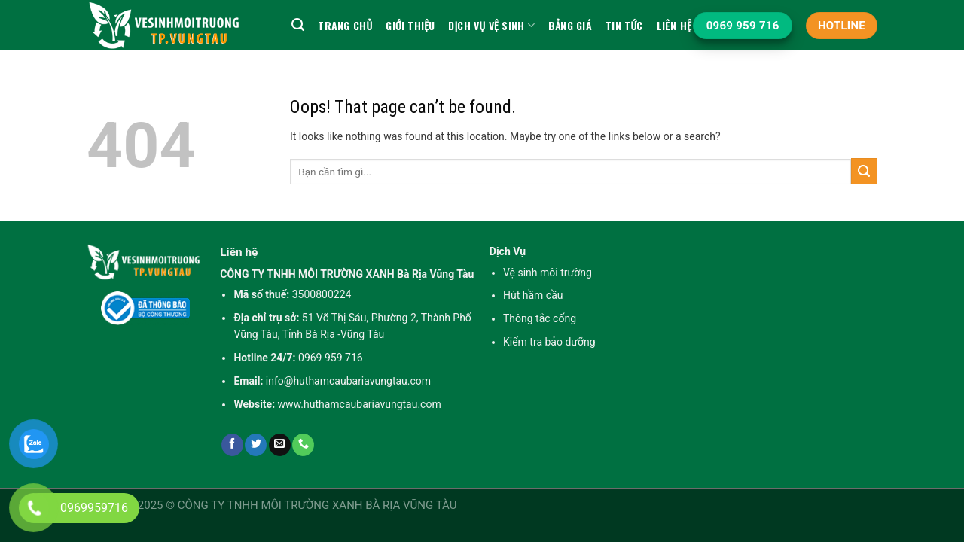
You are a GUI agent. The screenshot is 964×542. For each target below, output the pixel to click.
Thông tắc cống (539, 318)
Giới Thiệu (410, 25)
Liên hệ (674, 25)
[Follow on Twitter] (256, 445)
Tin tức (624, 25)
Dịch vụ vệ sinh (491, 25)
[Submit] (864, 171)
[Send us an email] (280, 445)
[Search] (297, 25)
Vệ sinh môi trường (547, 272)
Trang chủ (345, 25)
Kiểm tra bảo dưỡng (549, 342)
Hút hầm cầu (533, 295)
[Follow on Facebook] (232, 445)
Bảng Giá (570, 25)
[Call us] (303, 445)
